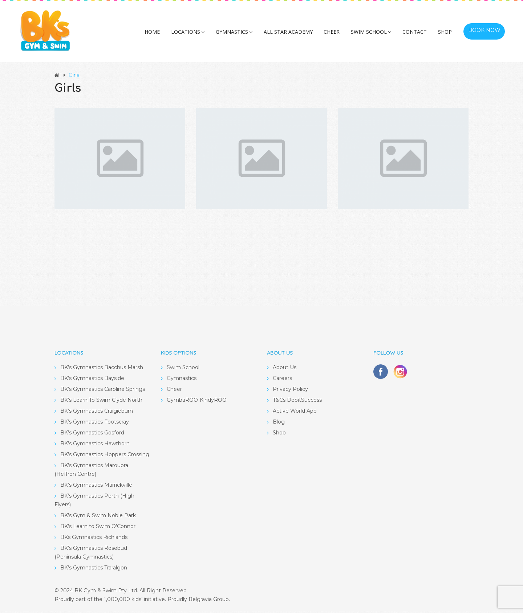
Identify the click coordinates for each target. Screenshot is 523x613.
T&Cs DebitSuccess (297, 402)
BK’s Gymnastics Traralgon (93, 570)
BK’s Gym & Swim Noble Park (98, 517)
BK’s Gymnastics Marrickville (96, 487)
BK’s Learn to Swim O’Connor (97, 528)
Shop (444, 33)
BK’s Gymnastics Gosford (92, 435)
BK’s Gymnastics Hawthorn (95, 445)
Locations (197, 33)
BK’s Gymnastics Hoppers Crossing (104, 456)
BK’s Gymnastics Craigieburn (96, 413)
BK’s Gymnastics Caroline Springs (102, 391)
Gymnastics (241, 33)
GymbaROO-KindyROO (197, 402)
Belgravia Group (208, 601)
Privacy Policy (290, 391)
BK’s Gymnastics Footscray (94, 424)
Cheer (336, 33)
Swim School (373, 33)
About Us (284, 369)
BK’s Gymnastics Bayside (92, 380)
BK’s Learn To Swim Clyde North (101, 402)
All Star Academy (294, 33)
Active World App (295, 413)
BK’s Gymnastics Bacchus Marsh (101, 369)
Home (163, 33)
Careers (282, 380)
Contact (415, 33)
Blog (279, 424)
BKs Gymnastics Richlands (93, 539)
